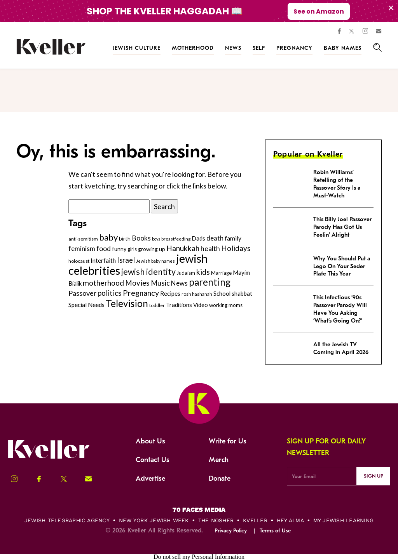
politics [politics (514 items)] (110, 292)
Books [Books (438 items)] (141, 238)
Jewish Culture (137, 48)
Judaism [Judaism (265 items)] (186, 273)
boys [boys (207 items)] (156, 238)
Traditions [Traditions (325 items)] (179, 305)
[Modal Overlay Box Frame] (199, 11)
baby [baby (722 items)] (108, 237)
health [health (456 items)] (210, 248)
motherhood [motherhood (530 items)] (103, 282)
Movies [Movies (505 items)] (137, 283)
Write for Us (227, 441)
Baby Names (342, 48)
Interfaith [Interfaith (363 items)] (103, 260)
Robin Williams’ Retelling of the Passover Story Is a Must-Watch (337, 184)
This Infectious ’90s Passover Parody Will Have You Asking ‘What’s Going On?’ (340, 309)
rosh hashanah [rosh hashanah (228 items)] (197, 294)
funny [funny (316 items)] (119, 249)
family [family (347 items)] (233, 238)
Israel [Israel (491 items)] (126, 260)
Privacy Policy (231, 530)
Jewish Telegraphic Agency (67, 520)
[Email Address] (321, 476)
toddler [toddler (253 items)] (157, 305)
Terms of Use (275, 530)
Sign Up (373, 476)
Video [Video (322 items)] (200, 305)
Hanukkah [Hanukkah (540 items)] (182, 248)
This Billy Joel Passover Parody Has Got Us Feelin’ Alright (342, 227)
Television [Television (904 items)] (127, 303)
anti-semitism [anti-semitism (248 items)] (83, 239)
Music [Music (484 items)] (160, 283)
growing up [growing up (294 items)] (151, 249)
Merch (219, 460)
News (233, 48)
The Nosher (216, 520)
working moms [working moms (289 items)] (226, 305)
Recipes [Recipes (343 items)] (170, 293)
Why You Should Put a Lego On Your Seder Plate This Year (341, 266)
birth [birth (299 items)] (125, 238)
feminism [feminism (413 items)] (81, 248)
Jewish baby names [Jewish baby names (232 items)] (155, 260)
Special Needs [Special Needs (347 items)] (86, 304)
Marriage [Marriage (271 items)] (221, 273)
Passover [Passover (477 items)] (82, 293)
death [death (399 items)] (214, 238)
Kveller (255, 520)
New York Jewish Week (154, 520)
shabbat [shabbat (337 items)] (242, 293)
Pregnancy (294, 48)
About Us (150, 441)
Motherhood (193, 48)
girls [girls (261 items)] (132, 249)
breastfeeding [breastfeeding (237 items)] (175, 239)
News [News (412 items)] (179, 283)
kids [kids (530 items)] (203, 271)
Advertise (150, 479)
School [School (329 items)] (221, 293)
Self (259, 48)
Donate (219, 479)
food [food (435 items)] (103, 248)
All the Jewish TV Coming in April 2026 (340, 348)
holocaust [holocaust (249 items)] (78, 261)
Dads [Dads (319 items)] (198, 238)
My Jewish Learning (343, 520)
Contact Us (152, 460)
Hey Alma (290, 520)
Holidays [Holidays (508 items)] (236, 248)
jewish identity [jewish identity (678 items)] (148, 272)
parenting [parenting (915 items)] (209, 282)
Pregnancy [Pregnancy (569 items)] (141, 292)
